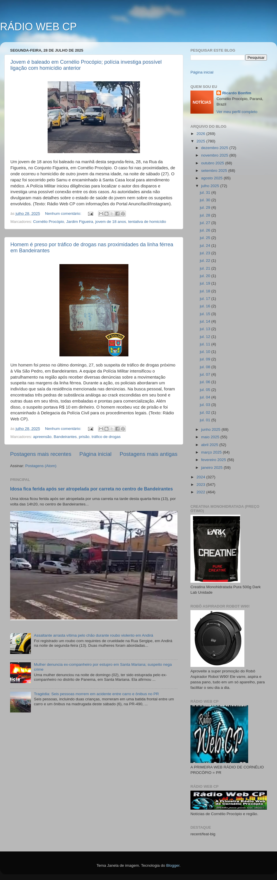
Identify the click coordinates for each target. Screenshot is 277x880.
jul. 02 (205, 412)
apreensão (42, 437)
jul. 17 (205, 298)
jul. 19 (205, 283)
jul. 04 (205, 397)
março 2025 (212, 452)
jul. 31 (205, 192)
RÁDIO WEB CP (38, 27)
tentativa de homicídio (147, 221)
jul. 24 (205, 245)
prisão (84, 437)
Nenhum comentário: (63, 213)
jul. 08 (205, 367)
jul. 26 (205, 230)
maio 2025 (210, 437)
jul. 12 (205, 336)
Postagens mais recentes (40, 454)
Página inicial (95, 454)
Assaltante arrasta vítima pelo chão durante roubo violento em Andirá (93, 635)
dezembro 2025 (215, 148)
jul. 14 (205, 321)
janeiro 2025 (212, 467)
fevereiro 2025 (214, 460)
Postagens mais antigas (148, 454)
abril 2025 (210, 445)
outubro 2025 (213, 163)
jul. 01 (205, 420)
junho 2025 (211, 429)
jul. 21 (205, 268)
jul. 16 (205, 306)
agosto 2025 (212, 178)
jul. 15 (205, 314)
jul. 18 (205, 291)
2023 (201, 484)
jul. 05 (205, 390)
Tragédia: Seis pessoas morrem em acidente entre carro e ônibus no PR (96, 694)
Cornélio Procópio (48, 221)
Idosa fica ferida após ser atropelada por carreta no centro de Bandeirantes (91, 488)
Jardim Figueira (79, 221)
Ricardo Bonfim (236, 93)
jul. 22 (205, 260)
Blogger (172, 865)
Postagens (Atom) (41, 466)
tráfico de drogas (106, 437)
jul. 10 (205, 351)
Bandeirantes (65, 437)
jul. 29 (205, 207)
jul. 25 (205, 238)
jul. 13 (205, 329)
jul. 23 (205, 253)
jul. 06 (205, 382)
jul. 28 (205, 215)
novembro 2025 (215, 155)
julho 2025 (210, 186)
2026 (201, 133)
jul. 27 (205, 223)
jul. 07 (205, 374)
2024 (201, 477)
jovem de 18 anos (110, 221)
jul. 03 (205, 405)
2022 (201, 492)
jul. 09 (205, 359)
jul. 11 (205, 344)
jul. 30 (205, 200)
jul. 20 (205, 276)
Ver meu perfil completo (236, 112)
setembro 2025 (214, 170)
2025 (201, 141)
